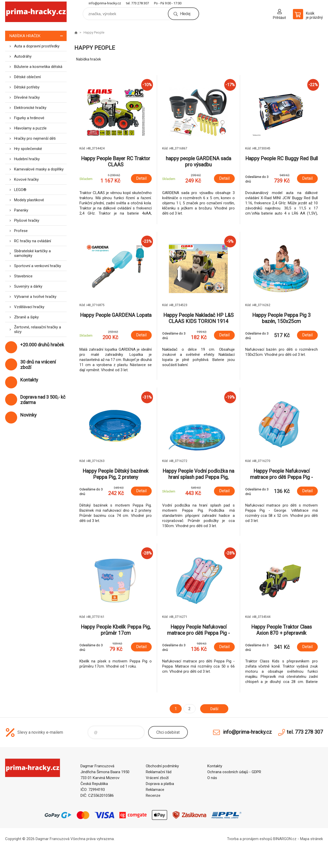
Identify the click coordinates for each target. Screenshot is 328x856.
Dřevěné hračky (27, 97)
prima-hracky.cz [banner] (36, 12)
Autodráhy (23, 56)
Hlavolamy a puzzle (30, 128)
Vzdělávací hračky (29, 307)
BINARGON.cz (284, 839)
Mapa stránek (311, 839)
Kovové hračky (26, 179)
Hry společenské (28, 148)
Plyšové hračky (26, 220)
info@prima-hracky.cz (105, 3)
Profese (21, 230)
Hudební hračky (27, 159)
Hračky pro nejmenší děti (35, 138)
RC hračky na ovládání (32, 241)
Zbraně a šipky (26, 317)
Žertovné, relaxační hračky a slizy (37, 329)
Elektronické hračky (30, 107)
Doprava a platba (160, 783)
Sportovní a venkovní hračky (37, 266)
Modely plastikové (29, 200)
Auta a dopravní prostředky (36, 46)
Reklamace (155, 789)
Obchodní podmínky (162, 766)
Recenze (153, 795)
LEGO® (20, 189)
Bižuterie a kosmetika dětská (38, 66)
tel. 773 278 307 (137, 3)
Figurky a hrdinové (29, 118)
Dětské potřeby (26, 87)
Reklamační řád (158, 772)
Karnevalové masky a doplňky (39, 169)
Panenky (21, 210)
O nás (212, 778)
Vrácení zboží (157, 778)
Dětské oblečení (27, 77)
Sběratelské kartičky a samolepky (32, 253)
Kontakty (214, 766)
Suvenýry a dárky (28, 286)
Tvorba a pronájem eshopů (249, 839)
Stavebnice (23, 276)
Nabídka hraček (38, 36)
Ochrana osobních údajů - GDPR (234, 772)
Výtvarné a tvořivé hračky (35, 296)
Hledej (185, 13)
